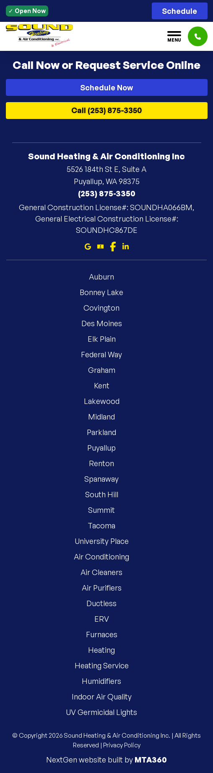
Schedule (179, 11)
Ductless (106, 603)
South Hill (106, 494)
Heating (106, 649)
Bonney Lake (106, 292)
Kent (106, 385)
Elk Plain (107, 338)
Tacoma (106, 525)
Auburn (106, 276)
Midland (106, 416)
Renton (106, 463)
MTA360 (151, 759)
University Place (107, 541)
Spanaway (106, 478)
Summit (106, 509)
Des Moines (106, 323)
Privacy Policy (121, 745)
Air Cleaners (106, 572)
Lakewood (107, 401)
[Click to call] (198, 36)
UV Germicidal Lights (106, 712)
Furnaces (106, 634)
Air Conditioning (106, 556)
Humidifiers (106, 681)
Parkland (106, 432)
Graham (106, 370)
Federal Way (106, 354)
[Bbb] (100, 245)
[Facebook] (113, 245)
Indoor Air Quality (107, 696)
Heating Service (107, 665)
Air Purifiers (107, 587)
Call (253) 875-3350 (106, 110)
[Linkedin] (125, 245)
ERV (106, 618)
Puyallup (106, 447)
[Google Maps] (88, 245)
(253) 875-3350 (106, 193)
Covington (106, 307)
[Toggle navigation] (174, 36)
